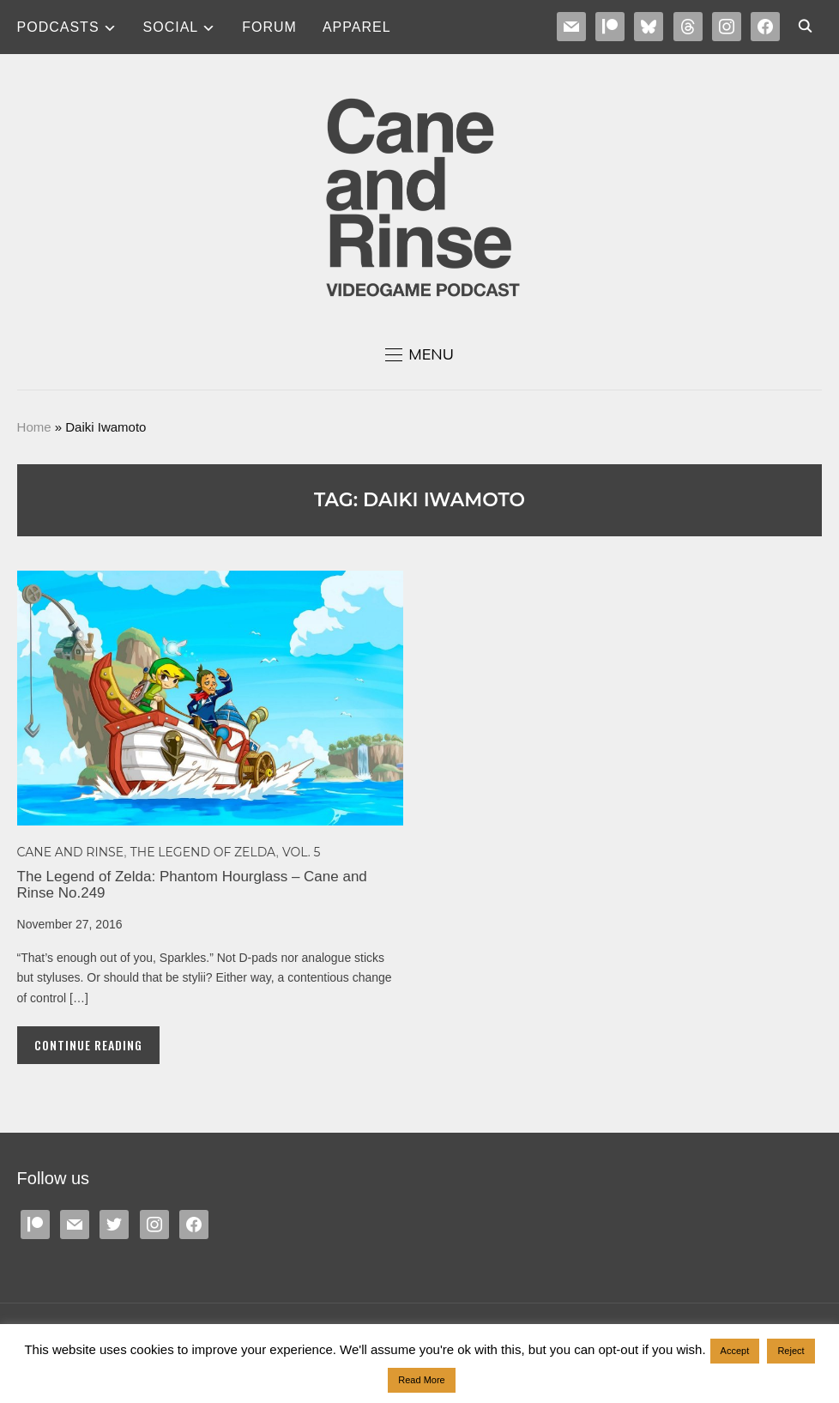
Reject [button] (790, 1351)
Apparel (357, 27)
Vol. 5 (301, 852)
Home (34, 427)
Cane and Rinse (70, 852)
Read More (421, 1380)
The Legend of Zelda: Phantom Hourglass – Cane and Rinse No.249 (192, 884)
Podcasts (58, 27)
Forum (269, 27)
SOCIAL (171, 27)
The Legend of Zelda (202, 852)
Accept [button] (735, 1351)
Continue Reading (88, 1045)
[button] (419, 354)
